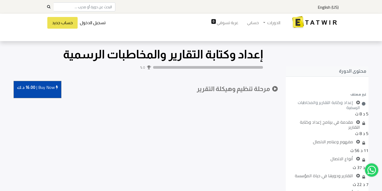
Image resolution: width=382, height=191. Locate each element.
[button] (327, 94)
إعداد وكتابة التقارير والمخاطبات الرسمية (163, 54)
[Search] (49, 6)
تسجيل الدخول (93, 22)
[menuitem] (252, 23)
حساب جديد (63, 22)
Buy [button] (37, 87)
